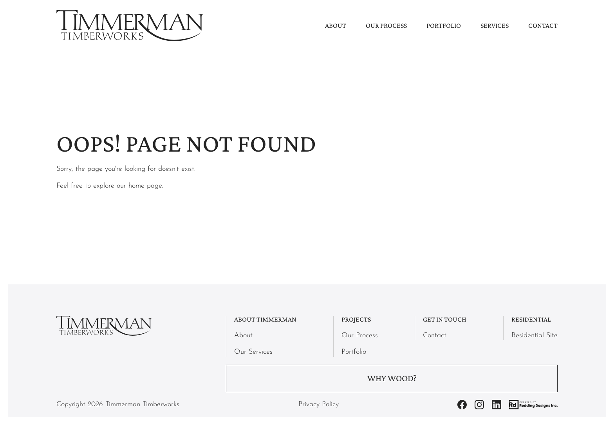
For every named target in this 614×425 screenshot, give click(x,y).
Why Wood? (392, 378)
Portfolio (443, 25)
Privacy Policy (318, 404)
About (335, 25)
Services (494, 25)
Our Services (253, 352)
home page (145, 186)
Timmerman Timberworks (142, 404)
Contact (543, 25)
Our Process (386, 25)
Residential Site (534, 335)
